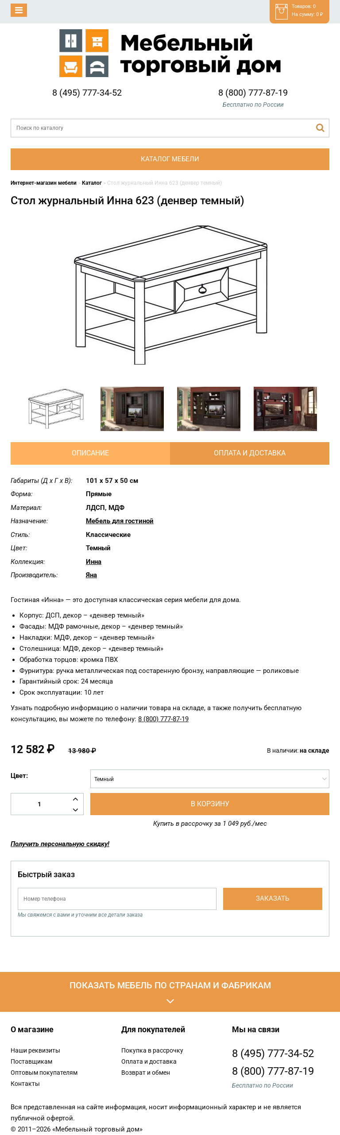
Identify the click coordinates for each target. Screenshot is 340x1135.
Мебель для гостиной (120, 521)
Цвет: (19, 776)
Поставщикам (31, 1061)
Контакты (25, 1083)
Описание (90, 453)
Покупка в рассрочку (152, 1050)
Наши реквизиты (35, 1050)
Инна (93, 562)
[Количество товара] (47, 804)
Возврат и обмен (145, 1072)
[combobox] (209, 779)
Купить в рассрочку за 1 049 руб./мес (210, 824)
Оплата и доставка (250, 453)
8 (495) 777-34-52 (87, 92)
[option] (55, 409)
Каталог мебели (170, 159)
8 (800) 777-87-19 (253, 92)
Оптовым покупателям (44, 1072)
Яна (91, 575)
